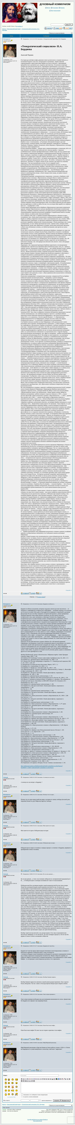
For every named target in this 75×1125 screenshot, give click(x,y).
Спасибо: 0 (68, 590)
